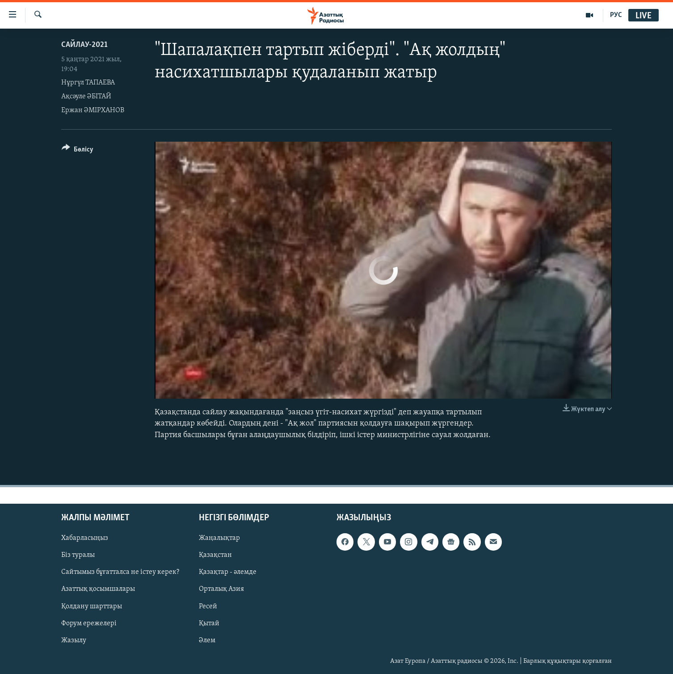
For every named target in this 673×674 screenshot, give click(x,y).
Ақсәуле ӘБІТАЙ (86, 96)
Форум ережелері (89, 623)
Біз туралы (78, 555)
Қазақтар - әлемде (228, 572)
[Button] (77, 151)
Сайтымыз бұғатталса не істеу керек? (120, 572)
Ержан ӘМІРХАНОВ (92, 110)
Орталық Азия (221, 589)
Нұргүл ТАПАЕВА (88, 82)
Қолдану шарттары (91, 606)
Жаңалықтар (219, 538)
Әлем (207, 640)
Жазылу (73, 640)
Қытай (209, 623)
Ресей (208, 606)
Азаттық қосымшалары (98, 589)
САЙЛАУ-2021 (84, 45)
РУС (616, 15)
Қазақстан (215, 555)
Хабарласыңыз (84, 538)
